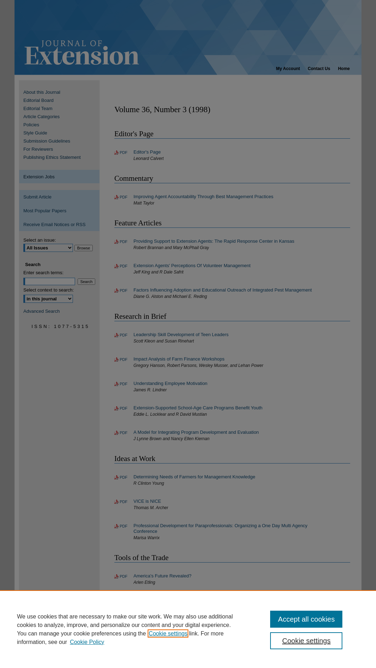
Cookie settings (168, 633)
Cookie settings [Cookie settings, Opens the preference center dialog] (306, 641)
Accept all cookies (306, 619)
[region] (188, 629)
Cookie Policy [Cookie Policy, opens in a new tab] (87, 642)
